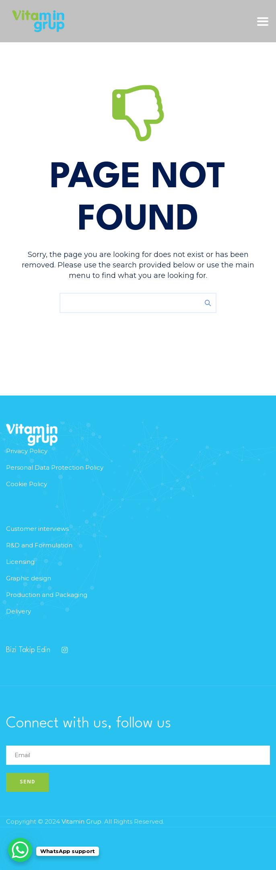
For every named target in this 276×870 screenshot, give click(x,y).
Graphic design (28, 578)
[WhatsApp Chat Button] (20, 850)
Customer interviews (37, 528)
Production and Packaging (46, 595)
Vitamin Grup (81, 821)
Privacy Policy (26, 451)
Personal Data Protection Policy (54, 467)
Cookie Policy (26, 484)
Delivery (18, 611)
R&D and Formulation (39, 545)
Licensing (20, 562)
